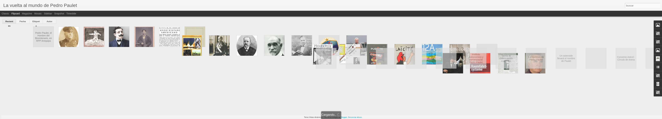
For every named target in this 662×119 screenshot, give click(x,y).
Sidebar (48, 13)
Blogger (344, 117)
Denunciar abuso (355, 117)
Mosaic (38, 13)
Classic (5, 13)
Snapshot (59, 13)
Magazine (27, 13)
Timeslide (71, 13)
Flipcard (15, 13)
